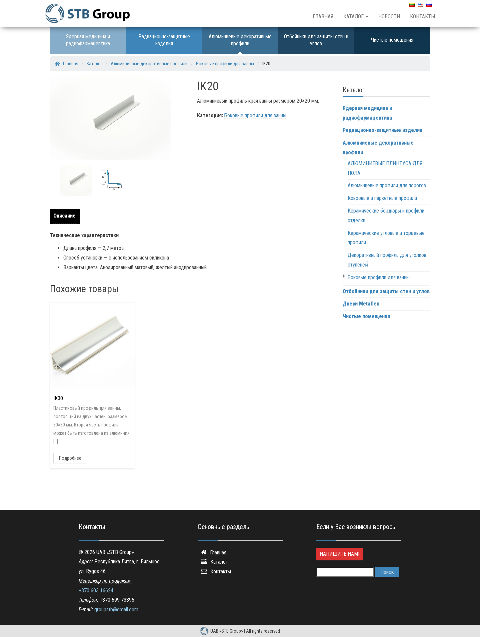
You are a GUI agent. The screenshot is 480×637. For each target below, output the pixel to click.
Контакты (422, 16)
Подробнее (70, 458)
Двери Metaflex (361, 304)
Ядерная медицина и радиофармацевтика (88, 40)
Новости (389, 16)
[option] (76, 180)
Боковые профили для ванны (255, 115)
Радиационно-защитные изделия (164, 40)
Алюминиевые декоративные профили (240, 40)
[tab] (66, 216)
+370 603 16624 (96, 590)
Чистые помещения (392, 40)
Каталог (355, 16)
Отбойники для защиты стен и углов (316, 40)
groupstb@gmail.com (116, 609)
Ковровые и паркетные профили (382, 198)
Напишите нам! (339, 554)
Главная (323, 16)
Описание (64, 216)
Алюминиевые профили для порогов (387, 185)
